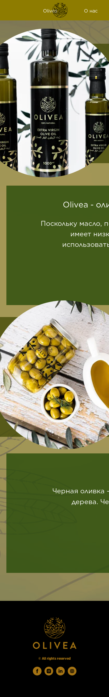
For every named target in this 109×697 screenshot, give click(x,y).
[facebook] (37, 673)
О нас (91, 11)
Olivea (50, 11)
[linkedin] (60, 673)
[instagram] (48, 673)
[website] (72, 673)
